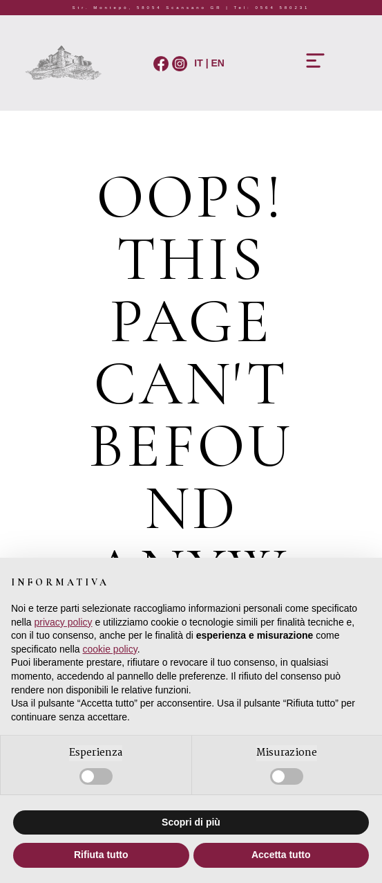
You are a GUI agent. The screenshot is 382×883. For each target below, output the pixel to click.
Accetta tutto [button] (281, 854)
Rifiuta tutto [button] (101, 854)
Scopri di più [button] (191, 822)
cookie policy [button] (110, 649)
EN (218, 63)
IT (196, 63)
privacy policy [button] (63, 622)
